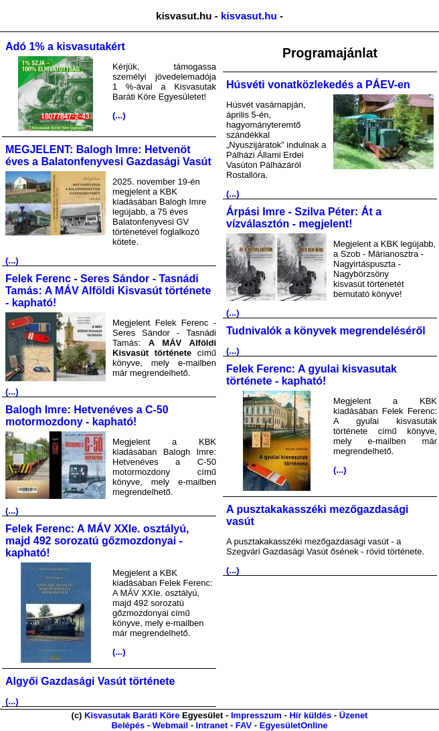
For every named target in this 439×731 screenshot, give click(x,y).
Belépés (128, 725)
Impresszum (256, 715)
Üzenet (353, 715)
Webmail (170, 725)
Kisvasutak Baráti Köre (131, 715)
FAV (244, 725)
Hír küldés (310, 715)
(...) (119, 115)
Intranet (212, 725)
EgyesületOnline (294, 725)
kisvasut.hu (249, 15)
